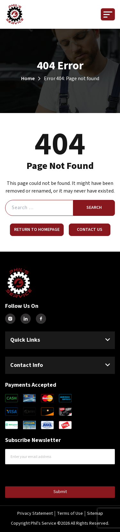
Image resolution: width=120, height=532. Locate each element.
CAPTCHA (19, 475)
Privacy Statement (35, 513)
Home (28, 78)
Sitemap (95, 513)
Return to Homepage (37, 229)
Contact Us (89, 229)
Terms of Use (70, 513)
